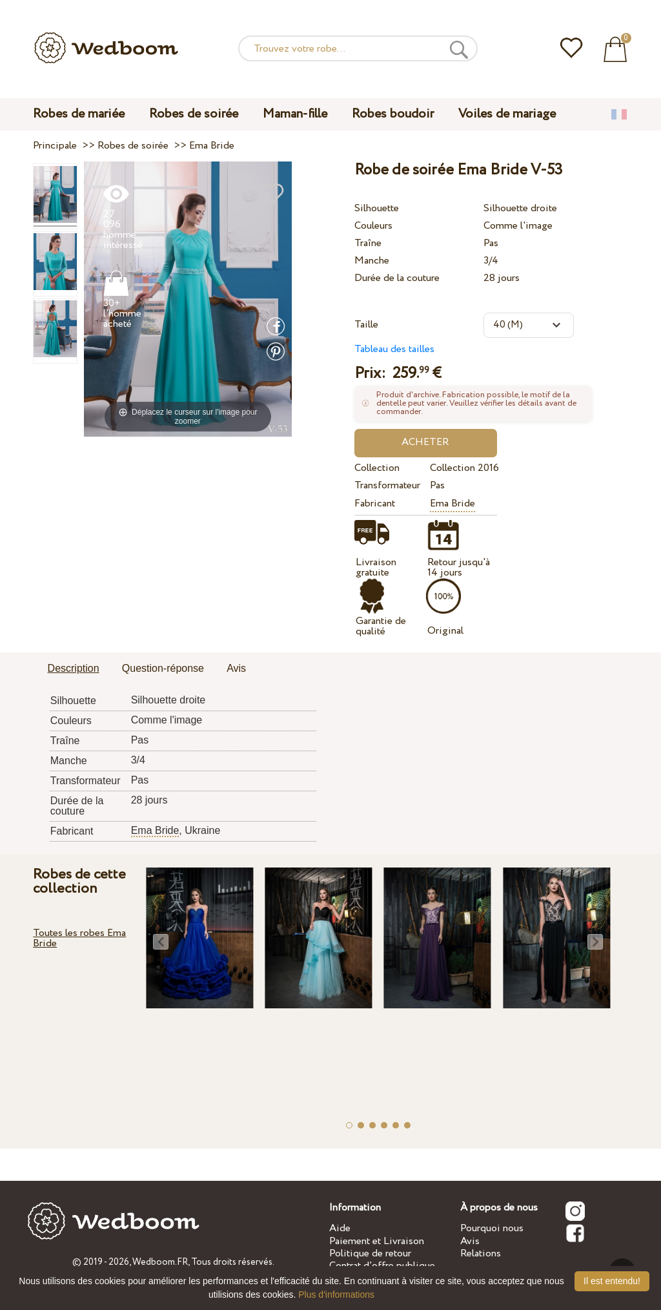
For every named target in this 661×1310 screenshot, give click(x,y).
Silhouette (376, 208)
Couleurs (373, 226)
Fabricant (374, 503)
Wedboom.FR (160, 1262)
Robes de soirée (193, 114)
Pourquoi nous (492, 1228)
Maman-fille (295, 114)
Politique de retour (370, 1253)
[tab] (73, 669)
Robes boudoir (393, 114)
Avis (470, 1241)
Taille (366, 324)
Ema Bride (452, 503)
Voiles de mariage (507, 114)
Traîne (367, 243)
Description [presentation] (73, 668)
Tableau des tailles (394, 349)
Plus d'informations (336, 1294)
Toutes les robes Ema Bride (79, 938)
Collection (377, 468)
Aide (340, 1228)
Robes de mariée (79, 114)
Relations (480, 1253)
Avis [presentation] (236, 668)
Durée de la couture (397, 278)
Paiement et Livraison (376, 1241)
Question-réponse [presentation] (163, 668)
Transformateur (387, 485)
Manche (371, 261)
